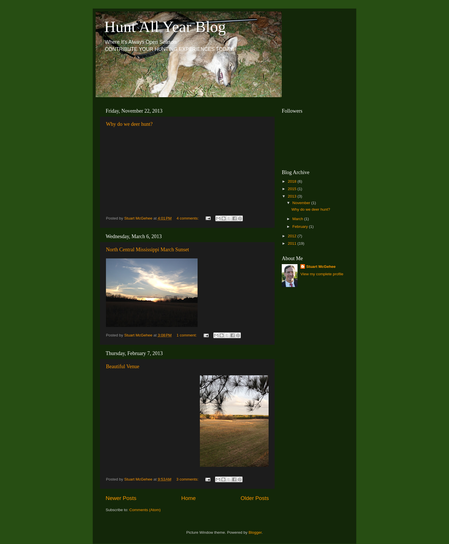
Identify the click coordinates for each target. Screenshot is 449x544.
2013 (293, 196)
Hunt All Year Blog (165, 26)
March (298, 219)
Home (188, 498)
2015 (293, 189)
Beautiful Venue (122, 366)
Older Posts (255, 498)
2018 (293, 181)
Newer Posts (121, 498)
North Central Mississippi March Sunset (147, 249)
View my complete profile (321, 274)
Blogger (255, 532)
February (300, 226)
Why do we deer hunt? (129, 124)
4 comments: (188, 218)
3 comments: (188, 479)
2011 (293, 243)
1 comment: (187, 335)
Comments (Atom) (145, 510)
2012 (293, 236)
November (301, 203)
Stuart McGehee (321, 266)
